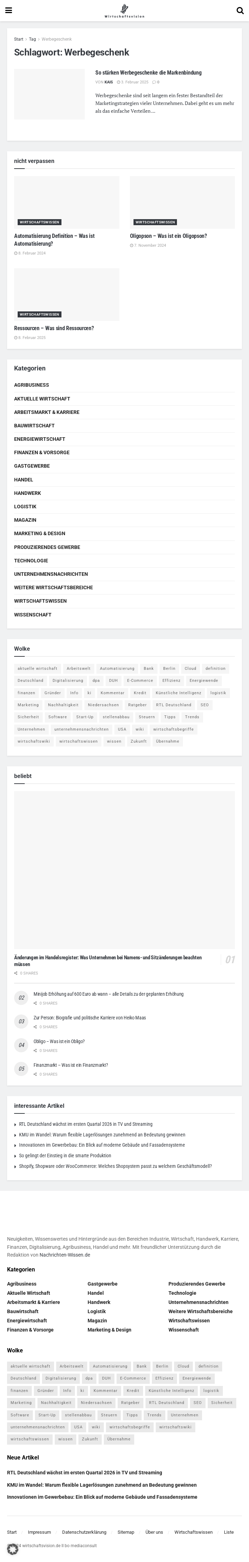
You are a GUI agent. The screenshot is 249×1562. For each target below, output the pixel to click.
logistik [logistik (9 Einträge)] (218, 693)
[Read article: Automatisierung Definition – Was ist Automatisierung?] (66, 202)
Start (18, 39)
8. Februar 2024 (30, 253)
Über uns (154, 1532)
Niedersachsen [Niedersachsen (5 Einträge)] (103, 705)
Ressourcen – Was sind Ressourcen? (54, 328)
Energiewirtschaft (39, 439)
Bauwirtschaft (34, 425)
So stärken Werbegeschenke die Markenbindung (148, 72)
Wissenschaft (33, 615)
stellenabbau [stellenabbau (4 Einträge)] (116, 717)
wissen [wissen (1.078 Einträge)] (114, 741)
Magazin (25, 520)
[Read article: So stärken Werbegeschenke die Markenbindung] (49, 94)
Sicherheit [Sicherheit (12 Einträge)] (28, 717)
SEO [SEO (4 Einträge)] (205, 705)
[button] (12, 1549)
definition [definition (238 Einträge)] (216, 668)
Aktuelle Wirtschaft (42, 399)
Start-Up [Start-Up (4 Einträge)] (85, 717)
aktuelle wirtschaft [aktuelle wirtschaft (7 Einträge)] (38, 668)
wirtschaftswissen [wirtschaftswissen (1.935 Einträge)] (78, 741)
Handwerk (27, 493)
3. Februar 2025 (132, 82)
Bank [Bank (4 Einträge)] (149, 668)
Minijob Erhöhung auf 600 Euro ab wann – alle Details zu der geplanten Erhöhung (109, 994)
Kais (109, 82)
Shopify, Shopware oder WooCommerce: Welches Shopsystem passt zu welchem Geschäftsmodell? (115, 1166)
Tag (32, 39)
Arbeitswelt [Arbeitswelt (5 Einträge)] (79, 668)
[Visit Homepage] (124, 11)
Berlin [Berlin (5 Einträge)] (169, 668)
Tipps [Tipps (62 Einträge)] (170, 717)
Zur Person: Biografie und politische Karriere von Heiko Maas (90, 1017)
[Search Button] (240, 10)
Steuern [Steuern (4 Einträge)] (147, 717)
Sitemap (126, 1532)
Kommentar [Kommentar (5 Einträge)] (113, 693)
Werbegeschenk (57, 39)
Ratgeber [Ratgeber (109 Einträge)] (137, 705)
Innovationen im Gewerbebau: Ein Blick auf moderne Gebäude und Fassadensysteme (102, 1145)
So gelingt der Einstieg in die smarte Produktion (65, 1155)
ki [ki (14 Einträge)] (89, 693)
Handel (23, 479)
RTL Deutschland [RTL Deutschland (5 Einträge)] (173, 705)
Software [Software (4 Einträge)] (57, 717)
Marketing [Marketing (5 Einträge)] (28, 705)
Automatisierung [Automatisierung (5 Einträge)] (117, 668)
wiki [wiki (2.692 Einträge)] (140, 729)
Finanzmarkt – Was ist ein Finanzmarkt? (71, 1065)
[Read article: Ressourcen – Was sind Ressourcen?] (66, 294)
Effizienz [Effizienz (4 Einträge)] (171, 680)
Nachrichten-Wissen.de (65, 1255)
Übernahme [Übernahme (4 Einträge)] (167, 741)
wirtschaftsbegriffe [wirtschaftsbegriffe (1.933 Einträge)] (173, 729)
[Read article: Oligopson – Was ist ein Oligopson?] (182, 202)
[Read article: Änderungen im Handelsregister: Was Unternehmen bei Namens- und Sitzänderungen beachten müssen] (124, 870)
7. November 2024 (148, 245)
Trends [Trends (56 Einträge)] (192, 717)
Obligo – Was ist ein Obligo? (59, 1041)
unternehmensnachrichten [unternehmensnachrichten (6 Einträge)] (81, 729)
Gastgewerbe (32, 466)
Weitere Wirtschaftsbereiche (53, 587)
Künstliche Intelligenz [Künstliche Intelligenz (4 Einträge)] (178, 693)
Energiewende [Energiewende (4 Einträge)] (204, 680)
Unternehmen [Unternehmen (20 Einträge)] (31, 729)
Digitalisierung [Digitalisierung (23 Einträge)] (68, 680)
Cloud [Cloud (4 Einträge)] (190, 668)
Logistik (25, 506)
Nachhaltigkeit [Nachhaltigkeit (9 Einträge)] (63, 705)
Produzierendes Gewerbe (47, 547)
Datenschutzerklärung (84, 1532)
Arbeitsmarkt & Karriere (46, 412)
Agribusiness (31, 385)
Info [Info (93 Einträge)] (74, 693)
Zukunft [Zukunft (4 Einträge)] (139, 741)
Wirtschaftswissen (39, 222)
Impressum (39, 1532)
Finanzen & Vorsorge (42, 452)
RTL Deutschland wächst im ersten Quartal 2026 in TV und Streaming (86, 1124)
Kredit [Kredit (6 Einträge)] (140, 693)
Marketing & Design (39, 533)
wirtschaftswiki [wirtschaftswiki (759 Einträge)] (34, 741)
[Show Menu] (8, 10)
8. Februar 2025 (30, 337)
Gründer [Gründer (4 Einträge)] (53, 693)
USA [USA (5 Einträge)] (122, 729)
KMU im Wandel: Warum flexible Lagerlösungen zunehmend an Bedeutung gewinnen (102, 1134)
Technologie (31, 560)
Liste (229, 1532)
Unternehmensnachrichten (51, 574)
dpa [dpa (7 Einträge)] (96, 680)
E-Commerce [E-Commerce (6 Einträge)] (140, 680)
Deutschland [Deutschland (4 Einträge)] (30, 680)
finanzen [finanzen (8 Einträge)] (26, 693)
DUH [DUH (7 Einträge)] (113, 680)
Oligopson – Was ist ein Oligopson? (168, 236)
